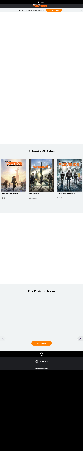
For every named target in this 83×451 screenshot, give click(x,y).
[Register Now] (54, 10)
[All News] (41, 343)
